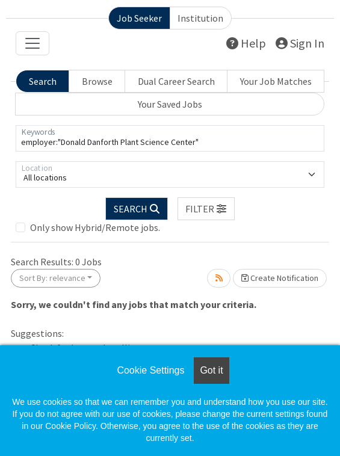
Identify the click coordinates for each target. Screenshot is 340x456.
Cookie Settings (150, 370)
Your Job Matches (276, 81)
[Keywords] (170, 138)
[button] (206, 208)
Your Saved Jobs (170, 104)
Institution (200, 18)
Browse (97, 81)
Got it (211, 370)
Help (246, 43)
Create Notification (279, 278)
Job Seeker (139, 18)
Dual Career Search (176, 81)
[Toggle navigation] (32, 43)
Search (43, 81)
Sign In (300, 43)
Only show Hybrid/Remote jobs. (95, 227)
